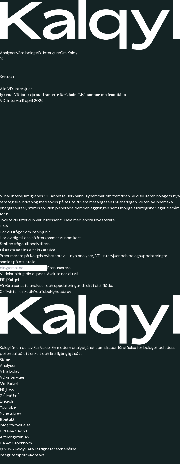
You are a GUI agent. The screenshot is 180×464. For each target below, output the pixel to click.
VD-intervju (10, 100)
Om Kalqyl (69, 52)
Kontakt (7, 76)
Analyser (8, 52)
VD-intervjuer (48, 52)
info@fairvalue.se (15, 425)
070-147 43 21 (13, 431)
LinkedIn (27, 291)
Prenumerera (59, 267)
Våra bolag (26, 52)
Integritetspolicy (15, 455)
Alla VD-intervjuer (16, 88)
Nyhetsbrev (60, 291)
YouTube (42, 291)
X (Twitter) (10, 291)
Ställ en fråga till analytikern (25, 243)
